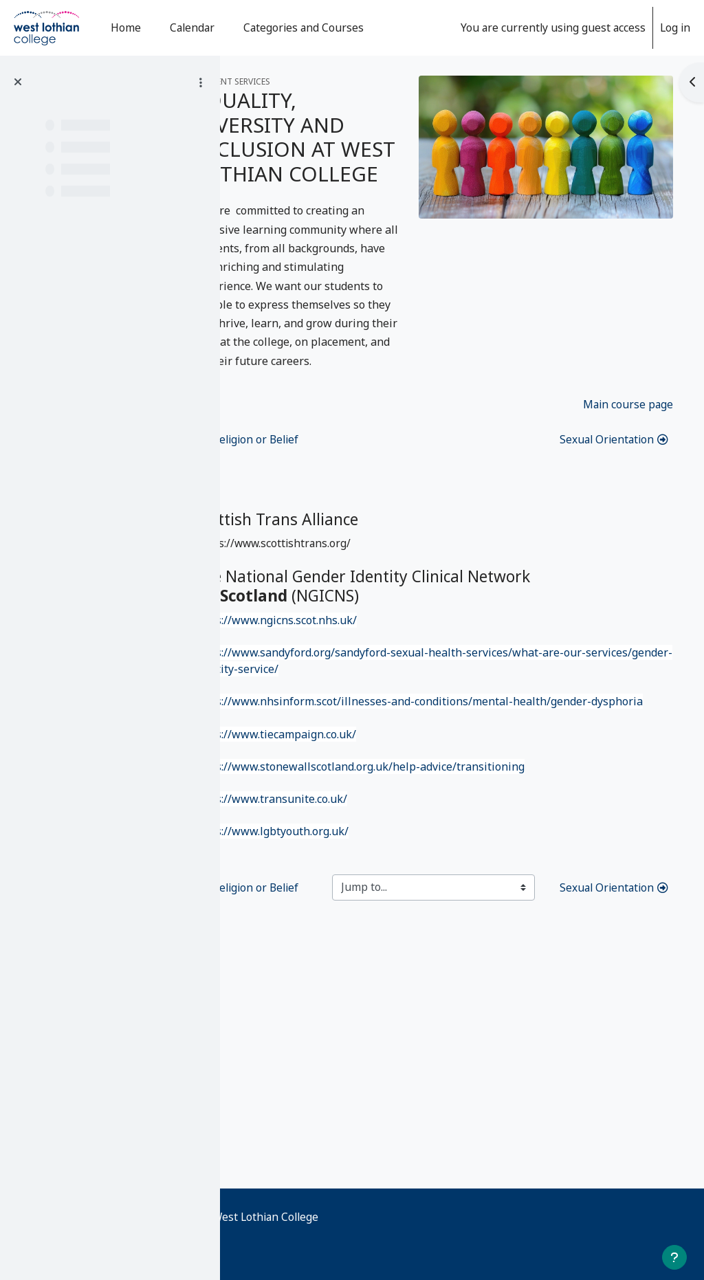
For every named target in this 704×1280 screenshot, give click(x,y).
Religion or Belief (317, 607)
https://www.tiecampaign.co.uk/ (343, 922)
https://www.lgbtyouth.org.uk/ (339, 1022)
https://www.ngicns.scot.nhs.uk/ (343, 789)
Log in (675, 27)
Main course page (628, 571)
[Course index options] (200, 82)
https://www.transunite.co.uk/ (338, 989)
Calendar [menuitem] (192, 27)
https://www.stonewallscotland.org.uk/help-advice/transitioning (427, 956)
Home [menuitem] (126, 27)
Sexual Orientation (613, 607)
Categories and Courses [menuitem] (303, 27)
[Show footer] (674, 1257)
